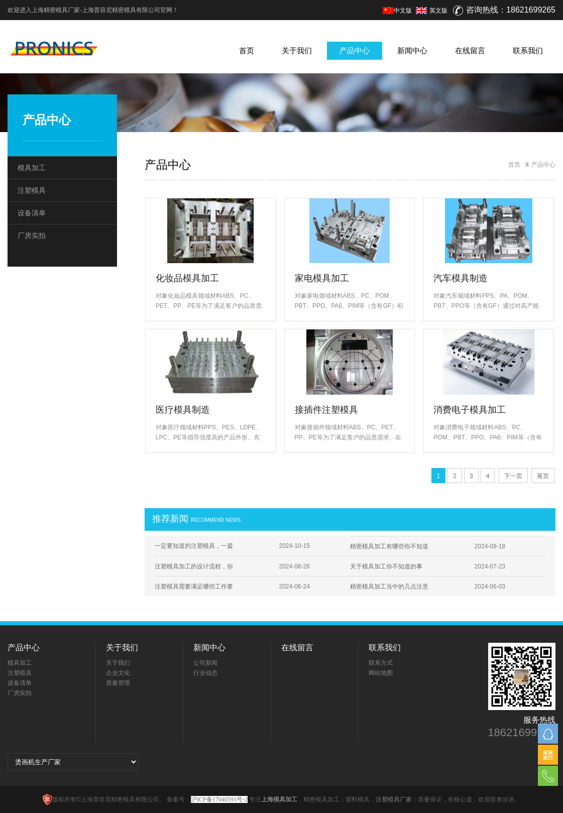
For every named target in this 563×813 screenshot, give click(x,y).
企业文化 (118, 672)
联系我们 (528, 50)
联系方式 (381, 662)
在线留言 (470, 50)
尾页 (543, 476)
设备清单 (32, 213)
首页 (246, 50)
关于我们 (297, 50)
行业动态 (205, 672)
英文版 (438, 10)
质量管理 (118, 682)
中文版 (397, 10)
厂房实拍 (32, 235)
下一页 (513, 476)
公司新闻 (205, 662)
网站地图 (381, 672)
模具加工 (32, 168)
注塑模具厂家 (394, 799)
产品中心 (355, 50)
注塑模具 (32, 190)
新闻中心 (412, 50)
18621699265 (521, 733)
